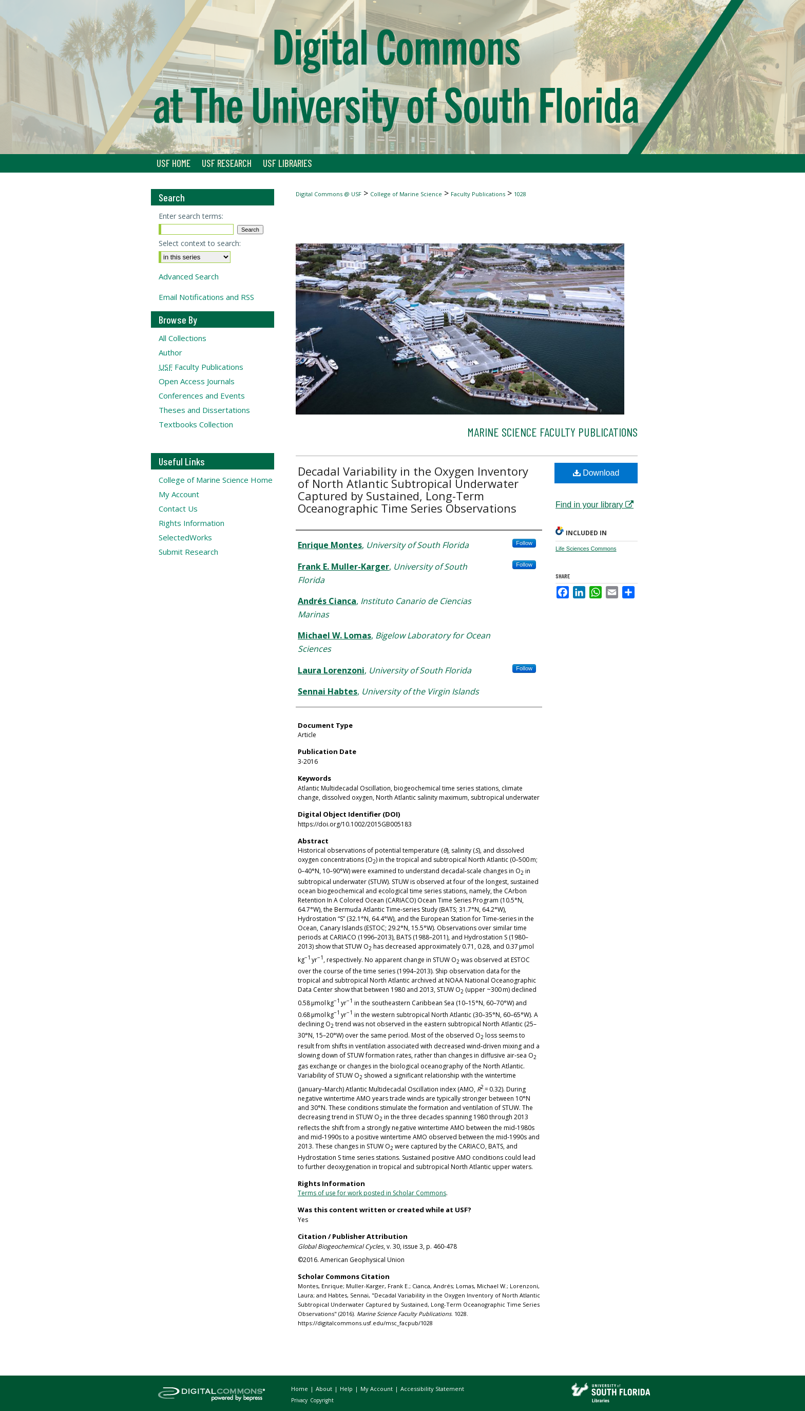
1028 (520, 194)
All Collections (182, 338)
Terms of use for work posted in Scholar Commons (372, 1193)
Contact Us (178, 508)
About (325, 1389)
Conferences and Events (202, 395)
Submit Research (188, 552)
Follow (524, 543)
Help (347, 1389)
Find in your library (594, 504)
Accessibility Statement (432, 1389)
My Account (179, 494)
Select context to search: (200, 243)
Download (596, 472)
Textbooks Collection (196, 424)
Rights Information (191, 523)
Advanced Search (189, 276)
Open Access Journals (197, 381)
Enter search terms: (191, 216)
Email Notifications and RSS (206, 297)
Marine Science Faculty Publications (552, 431)
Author (170, 352)
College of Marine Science (406, 194)
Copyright (322, 1400)
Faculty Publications (478, 194)
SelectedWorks (185, 537)
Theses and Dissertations (204, 410)
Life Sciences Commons (586, 548)
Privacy (300, 1400)
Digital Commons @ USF (328, 194)
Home (300, 1389)
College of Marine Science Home (216, 480)
